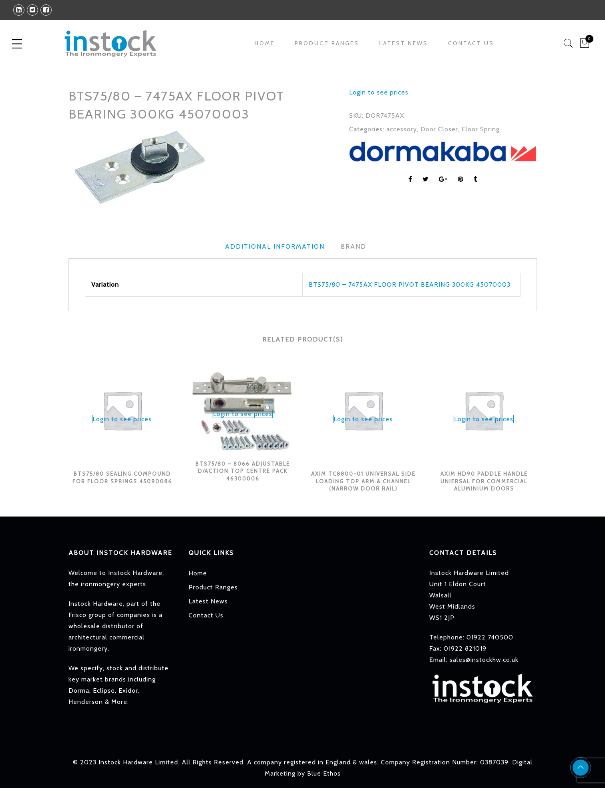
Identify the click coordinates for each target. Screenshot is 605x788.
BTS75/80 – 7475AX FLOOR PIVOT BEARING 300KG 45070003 (410, 284)
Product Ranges (327, 43)
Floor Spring (481, 129)
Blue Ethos (324, 773)
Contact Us (471, 43)
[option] (202, 166)
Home (265, 43)
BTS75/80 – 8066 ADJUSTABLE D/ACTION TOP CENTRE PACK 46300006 (242, 470)
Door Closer (439, 129)
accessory (401, 129)
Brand (353, 246)
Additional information (275, 246)
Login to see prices (378, 92)
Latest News (403, 43)
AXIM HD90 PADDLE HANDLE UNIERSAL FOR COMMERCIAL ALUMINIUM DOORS (483, 481)
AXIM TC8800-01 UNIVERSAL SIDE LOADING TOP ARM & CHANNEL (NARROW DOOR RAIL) (363, 481)
